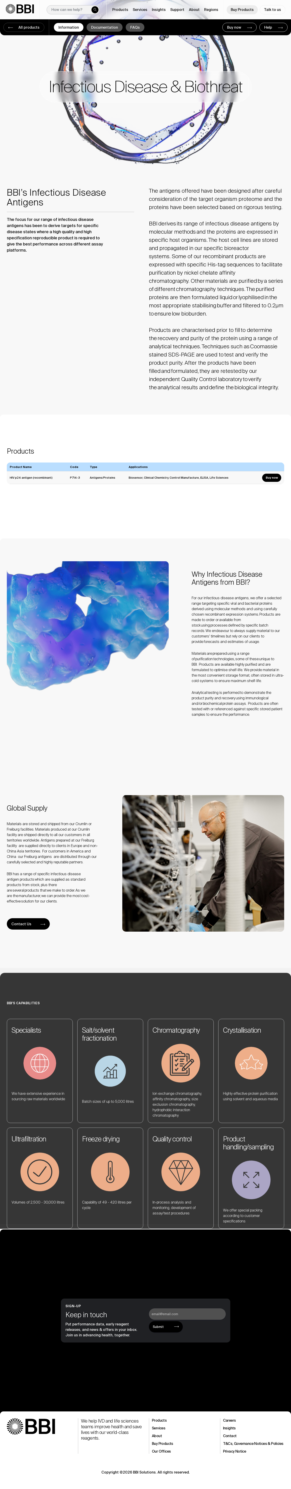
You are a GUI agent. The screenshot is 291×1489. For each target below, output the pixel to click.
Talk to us (272, 9)
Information (68, 27)
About (157, 1435)
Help (268, 27)
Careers (229, 1420)
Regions (211, 9)
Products (159, 1420)
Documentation (104, 27)
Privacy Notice (234, 1451)
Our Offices (161, 1451)
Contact (230, 1435)
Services (158, 1428)
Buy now (234, 27)
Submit (158, 1327)
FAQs (135, 27)
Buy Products (242, 9)
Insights (229, 1428)
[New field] (73, 9)
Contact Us (21, 924)
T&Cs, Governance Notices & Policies (253, 1443)
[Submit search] (95, 9)
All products (29, 27)
